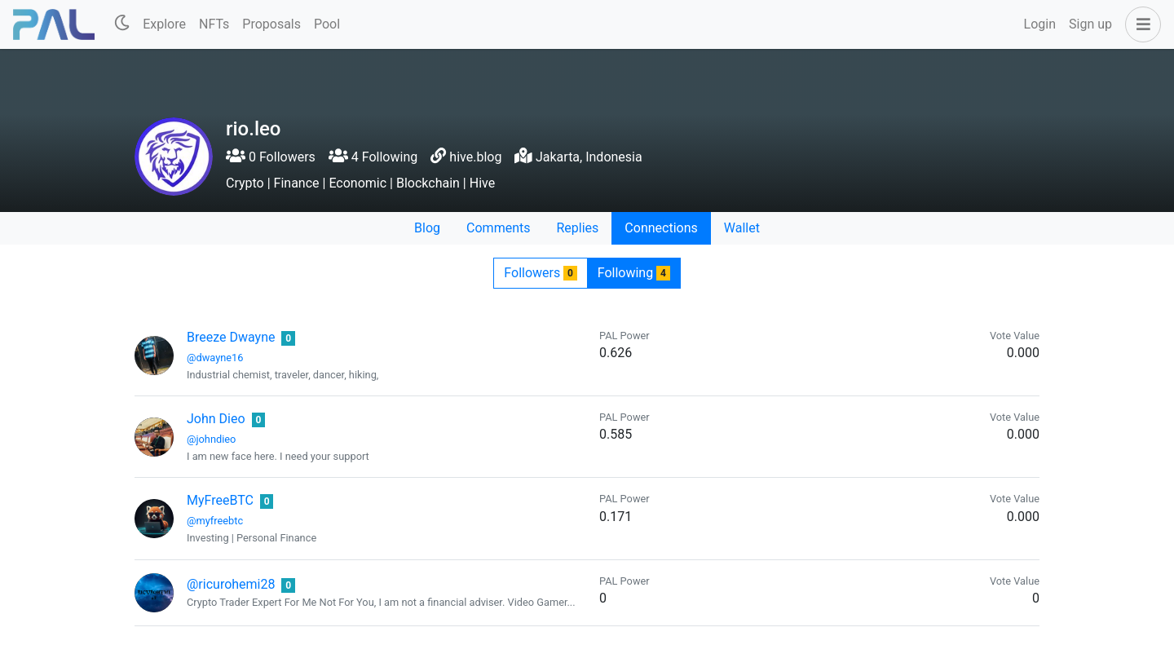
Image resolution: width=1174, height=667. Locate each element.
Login (1040, 24)
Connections (661, 228)
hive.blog (475, 157)
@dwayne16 (215, 357)
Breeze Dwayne (231, 337)
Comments (498, 228)
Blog (427, 228)
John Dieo (216, 418)
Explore (164, 24)
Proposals (271, 24)
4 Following (373, 157)
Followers (540, 272)
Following (634, 272)
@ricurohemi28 (231, 584)
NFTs (214, 24)
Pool (327, 24)
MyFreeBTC (220, 500)
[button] (1140, 24)
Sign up (1090, 24)
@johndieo (211, 439)
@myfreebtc (215, 521)
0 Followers (271, 157)
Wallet (742, 228)
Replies (577, 228)
